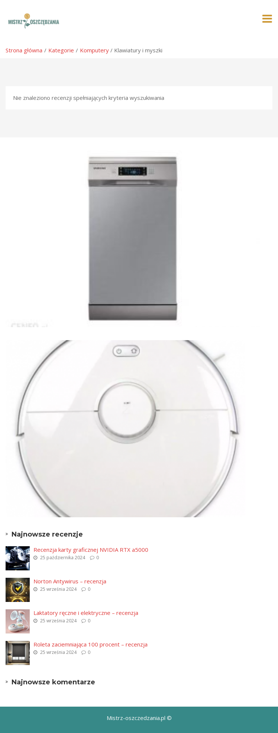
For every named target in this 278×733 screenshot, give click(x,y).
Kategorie (61, 50)
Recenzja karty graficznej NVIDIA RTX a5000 (90, 549)
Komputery (94, 50)
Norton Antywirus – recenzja (69, 581)
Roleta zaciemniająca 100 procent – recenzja (90, 644)
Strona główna (24, 50)
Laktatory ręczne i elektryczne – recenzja (85, 612)
